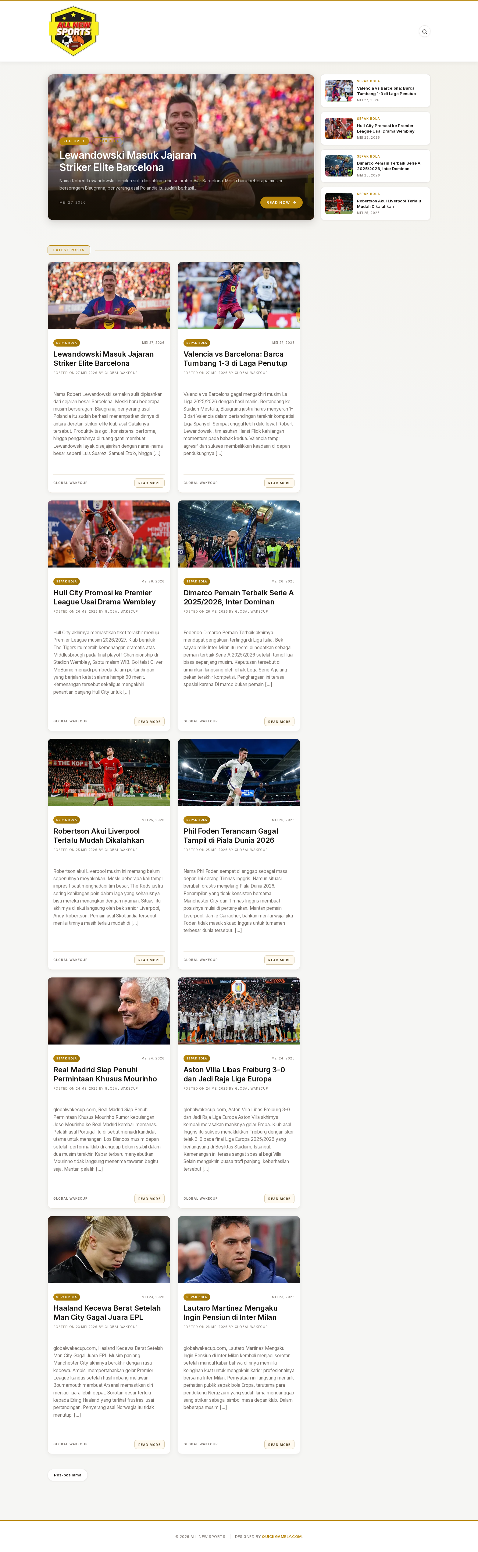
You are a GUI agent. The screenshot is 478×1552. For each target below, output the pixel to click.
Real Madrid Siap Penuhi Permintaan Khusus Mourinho (105, 1074)
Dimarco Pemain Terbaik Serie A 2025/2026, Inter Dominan (239, 597)
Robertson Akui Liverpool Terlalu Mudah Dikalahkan (98, 836)
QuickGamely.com (281, 1536)
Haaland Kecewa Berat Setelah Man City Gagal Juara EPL (107, 1313)
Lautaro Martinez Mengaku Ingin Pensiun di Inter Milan (231, 1313)
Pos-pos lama (67, 1474)
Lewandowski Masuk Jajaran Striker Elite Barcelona (127, 161)
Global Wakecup (121, 373)
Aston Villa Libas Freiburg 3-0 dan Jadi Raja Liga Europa (234, 1074)
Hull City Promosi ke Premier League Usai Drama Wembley (104, 597)
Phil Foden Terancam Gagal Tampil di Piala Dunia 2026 (231, 836)
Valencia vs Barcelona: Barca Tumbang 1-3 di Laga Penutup (236, 359)
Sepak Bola (107, 141)
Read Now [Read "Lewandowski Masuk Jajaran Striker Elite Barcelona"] (281, 202)
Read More (149, 483)
